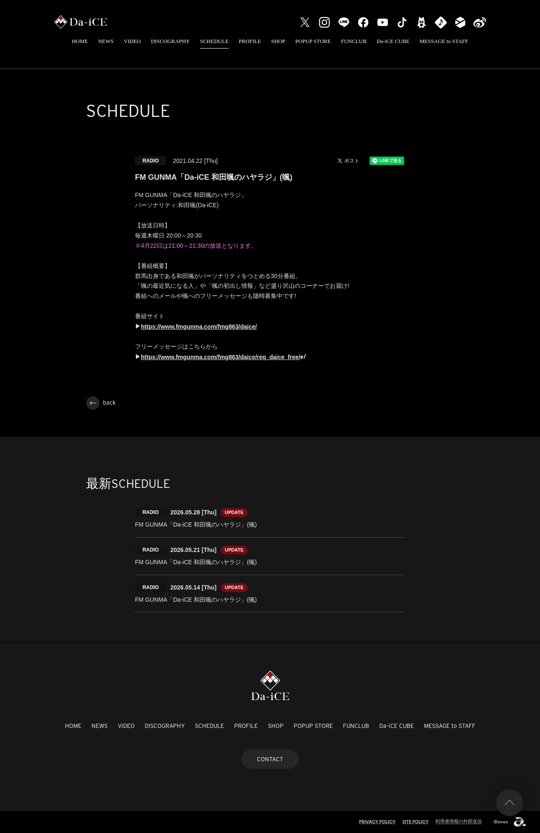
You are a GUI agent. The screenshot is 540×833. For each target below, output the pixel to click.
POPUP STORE (313, 41)
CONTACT (270, 759)
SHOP (278, 41)
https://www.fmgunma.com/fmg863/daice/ (199, 326)
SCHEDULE (214, 41)
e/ (303, 357)
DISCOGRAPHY (170, 41)
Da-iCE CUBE (393, 41)
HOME (80, 41)
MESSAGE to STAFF (444, 41)
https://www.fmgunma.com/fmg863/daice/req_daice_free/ (220, 357)
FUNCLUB (354, 41)
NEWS (105, 41)
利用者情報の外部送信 (458, 821)
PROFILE (250, 41)
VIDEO (132, 41)
